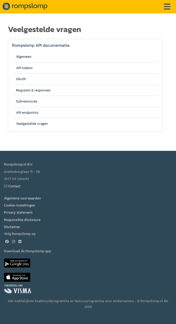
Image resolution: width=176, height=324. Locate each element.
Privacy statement (18, 212)
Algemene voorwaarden (22, 198)
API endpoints (27, 112)
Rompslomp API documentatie (41, 45)
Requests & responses (33, 90)
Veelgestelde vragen (32, 123)
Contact (14, 186)
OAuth (21, 78)
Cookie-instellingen (19, 205)
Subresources (26, 101)
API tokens (24, 67)
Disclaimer (12, 226)
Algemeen (24, 56)
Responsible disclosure (22, 219)
